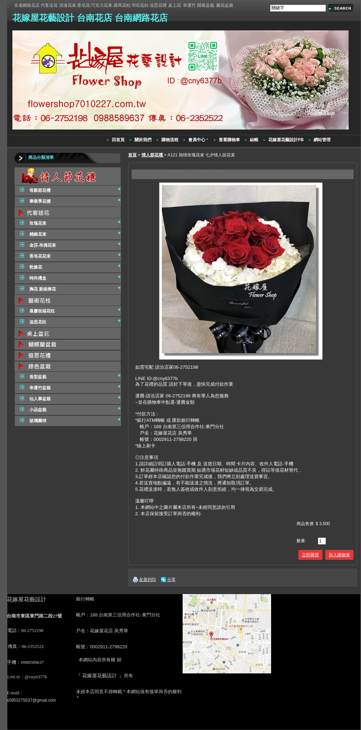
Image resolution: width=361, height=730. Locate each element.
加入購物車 (339, 554)
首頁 (132, 155)
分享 (171, 579)
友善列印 (147, 579)
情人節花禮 (153, 155)
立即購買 (310, 554)
